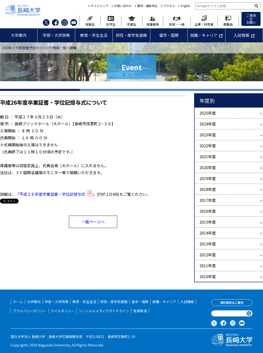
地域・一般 (177, 21)
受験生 (90, 21)
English (185, 5)
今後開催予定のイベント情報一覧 (40, 47)
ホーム (18, 301)
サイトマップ (99, 5)
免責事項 (140, 310)
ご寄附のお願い (251, 19)
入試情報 (241, 35)
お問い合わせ (123, 5)
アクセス (169, 5)
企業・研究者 (204, 21)
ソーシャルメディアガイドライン (104, 310)
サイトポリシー (62, 310)
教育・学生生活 (93, 35)
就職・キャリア (203, 35)
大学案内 (18, 35)
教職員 (228, 21)
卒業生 (131, 21)
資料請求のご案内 (231, 302)
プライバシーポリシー (30, 310)
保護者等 (152, 21)
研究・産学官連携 (131, 35)
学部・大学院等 (56, 35)
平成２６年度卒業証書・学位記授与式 (56, 194)
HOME (7, 47)
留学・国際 (169, 35)
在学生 (111, 21)
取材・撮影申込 (147, 5)
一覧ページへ (93, 222)
